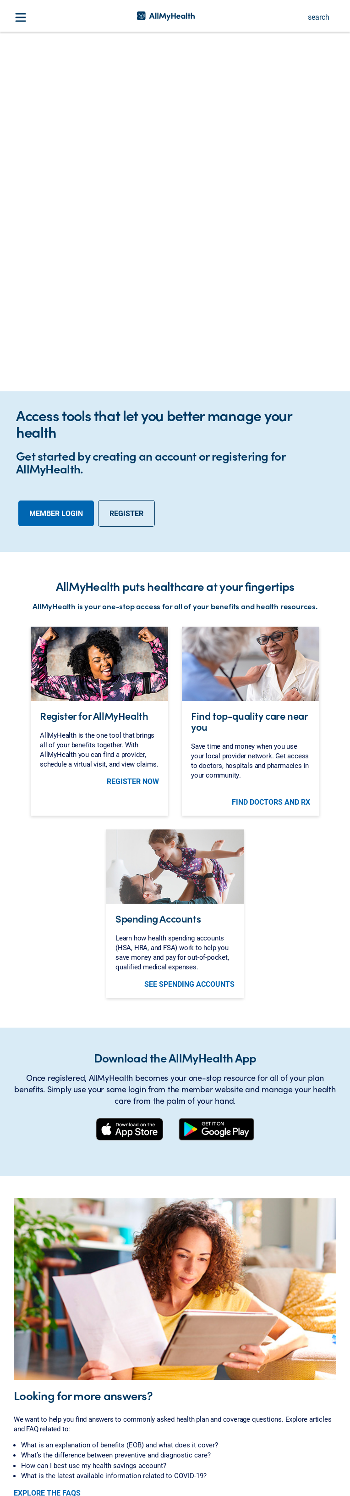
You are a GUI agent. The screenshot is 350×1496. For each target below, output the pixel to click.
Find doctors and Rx (271, 580)
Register (126, 291)
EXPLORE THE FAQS (47, 1271)
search (318, 17)
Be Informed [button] (34, 1406)
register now (133, 559)
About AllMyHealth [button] (45, 1384)
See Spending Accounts (189, 762)
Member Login (56, 291)
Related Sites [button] (35, 1427)
